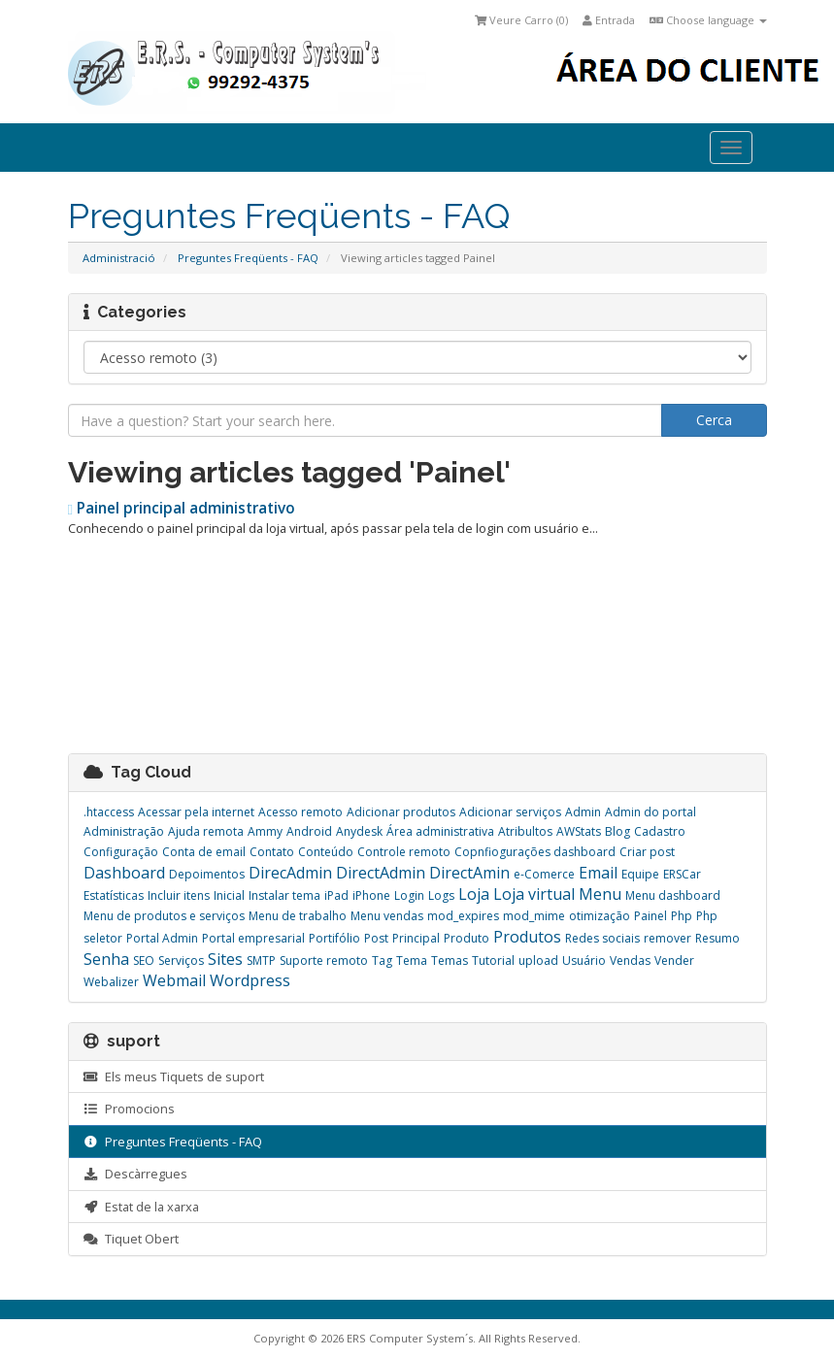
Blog (617, 831)
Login (409, 895)
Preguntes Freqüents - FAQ (248, 257)
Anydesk (359, 831)
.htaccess (108, 812)
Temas (449, 960)
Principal (416, 938)
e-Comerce (544, 874)
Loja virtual (534, 894)
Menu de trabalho (298, 916)
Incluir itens (179, 895)
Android (309, 831)
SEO (143, 960)
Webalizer (111, 982)
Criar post (647, 852)
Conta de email (204, 852)
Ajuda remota (206, 831)
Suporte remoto (324, 960)
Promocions (129, 1108)
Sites (225, 959)
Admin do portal (650, 812)
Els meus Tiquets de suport (173, 1076)
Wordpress (250, 980)
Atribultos (525, 831)
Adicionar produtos (401, 812)
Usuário (584, 960)
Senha (106, 959)
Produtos (527, 936)
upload (538, 960)
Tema (411, 960)
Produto (466, 938)
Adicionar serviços (510, 812)
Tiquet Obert (131, 1238)
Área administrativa (440, 831)
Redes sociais (602, 938)
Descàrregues (135, 1173)
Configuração (120, 852)
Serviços (181, 960)
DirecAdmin (290, 872)
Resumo (717, 938)
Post (376, 938)
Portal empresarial (253, 938)
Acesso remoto (300, 812)
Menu (600, 894)
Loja (473, 894)
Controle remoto (403, 852)
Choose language (708, 20)
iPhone (371, 895)
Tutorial (493, 960)
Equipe (640, 874)
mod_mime (534, 916)
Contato (272, 852)
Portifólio (334, 938)
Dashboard (124, 872)
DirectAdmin (380, 872)
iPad (336, 895)
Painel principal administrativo (182, 508)
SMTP (261, 960)
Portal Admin (162, 938)
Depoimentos (207, 874)
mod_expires (463, 916)
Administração (123, 831)
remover (667, 938)
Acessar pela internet (196, 812)
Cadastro (659, 831)
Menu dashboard (672, 895)
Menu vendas (386, 916)
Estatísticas (113, 895)
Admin (583, 812)
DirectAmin (469, 872)
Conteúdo (325, 852)
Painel (650, 916)
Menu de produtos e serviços (164, 916)
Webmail (174, 980)
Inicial (229, 895)
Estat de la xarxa (141, 1206)
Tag (382, 960)
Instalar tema (284, 895)
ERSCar (682, 874)
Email (598, 872)
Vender (674, 960)
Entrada (609, 20)
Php (681, 916)
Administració (119, 257)
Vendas (630, 960)
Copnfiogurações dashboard (535, 852)
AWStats (578, 831)
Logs (441, 895)
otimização (599, 916)
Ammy (265, 831)
